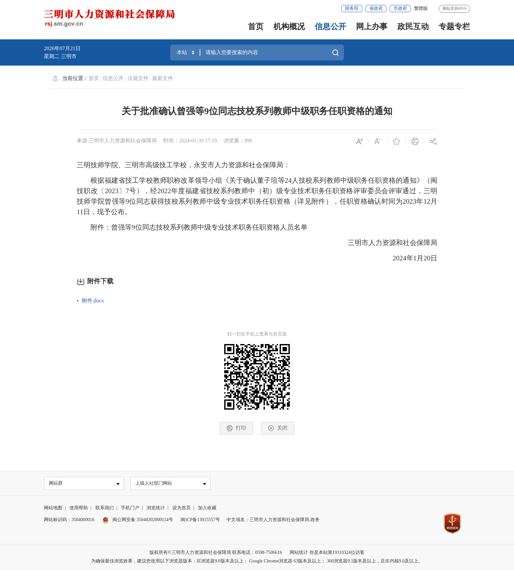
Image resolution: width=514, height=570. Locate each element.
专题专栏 (454, 26)
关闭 (277, 428)
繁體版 (421, 8)
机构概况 (289, 26)
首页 (256, 26)
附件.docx (93, 300)
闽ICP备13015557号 (200, 520)
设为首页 (181, 508)
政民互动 (413, 26)
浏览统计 (156, 508)
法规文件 (138, 78)
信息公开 (330, 26)
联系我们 (104, 508)
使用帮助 (78, 508)
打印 (236, 428)
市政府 (400, 8)
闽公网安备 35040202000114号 (137, 520)
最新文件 (162, 78)
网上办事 (371, 26)
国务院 (352, 8)
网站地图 (53, 508)
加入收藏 (207, 508)
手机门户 (130, 508)
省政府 (376, 8)
